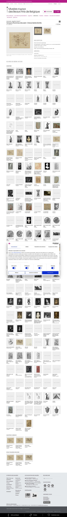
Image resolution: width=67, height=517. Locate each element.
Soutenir (17, 493)
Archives (17, 483)
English (59, 3)
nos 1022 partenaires (16, 252)
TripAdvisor (45, 491)
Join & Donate (49, 11)
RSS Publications (46, 500)
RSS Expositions (46, 498)
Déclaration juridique (50, 511)
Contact (11, 3)
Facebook (45, 487)
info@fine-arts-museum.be (43, 505)
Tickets (58, 11)
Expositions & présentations (20, 15)
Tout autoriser (50, 272)
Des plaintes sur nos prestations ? (31, 511)
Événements (20, 3)
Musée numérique (18, 488)
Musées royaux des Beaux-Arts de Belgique (6, 7)
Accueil (7, 3)
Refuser (16, 272)
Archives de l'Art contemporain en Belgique (18, 485)
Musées (41, 15)
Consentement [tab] (14, 246)
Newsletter (47, 502)
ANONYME (36, 53)
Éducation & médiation (55, 15)
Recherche (9, 17)
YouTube (48, 487)
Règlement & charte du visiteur (10, 489)
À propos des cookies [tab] (53, 246)
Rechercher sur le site (24, 4)
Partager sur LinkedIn (58, 24)
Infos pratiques (9, 15)
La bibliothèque (18, 479)
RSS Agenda (45, 497)
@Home (15, 17)
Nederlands (50, 3)
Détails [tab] (27, 246)
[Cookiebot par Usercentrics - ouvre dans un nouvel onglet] (53, 243)
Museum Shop (9, 487)
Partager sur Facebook (56, 24)
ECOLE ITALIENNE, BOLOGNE (40, 58)
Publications (17, 480)
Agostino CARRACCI (11, 435)
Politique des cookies (57, 511)
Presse (15, 3)
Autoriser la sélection (33, 272)
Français (55, 3)
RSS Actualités (46, 499)
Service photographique (18, 482)
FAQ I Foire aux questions (9, 479)
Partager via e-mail (60, 24)
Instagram (52, 487)
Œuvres (60, 21)
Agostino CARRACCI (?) (40, 56)
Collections (35, 15)
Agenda (30, 15)
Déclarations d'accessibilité (41, 511)
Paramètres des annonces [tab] (40, 246)
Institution (46, 15)
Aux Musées (9, 484)
